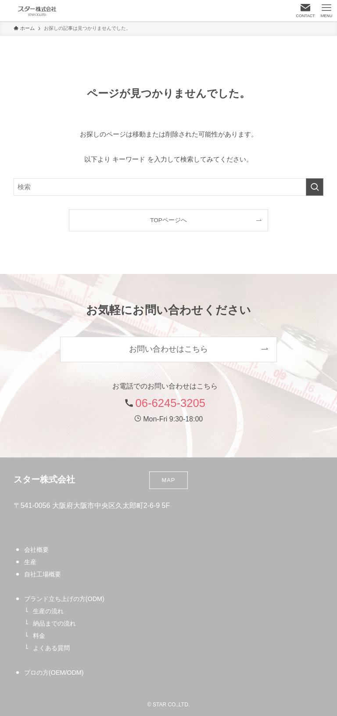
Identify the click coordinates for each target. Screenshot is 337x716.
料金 (39, 635)
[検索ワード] (169, 187)
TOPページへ (168, 220)
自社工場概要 (42, 574)
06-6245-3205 (170, 403)
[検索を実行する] (314, 187)
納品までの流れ (54, 623)
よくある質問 (51, 647)
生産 (30, 561)
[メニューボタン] (326, 10)
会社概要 (36, 549)
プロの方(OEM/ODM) (54, 672)
